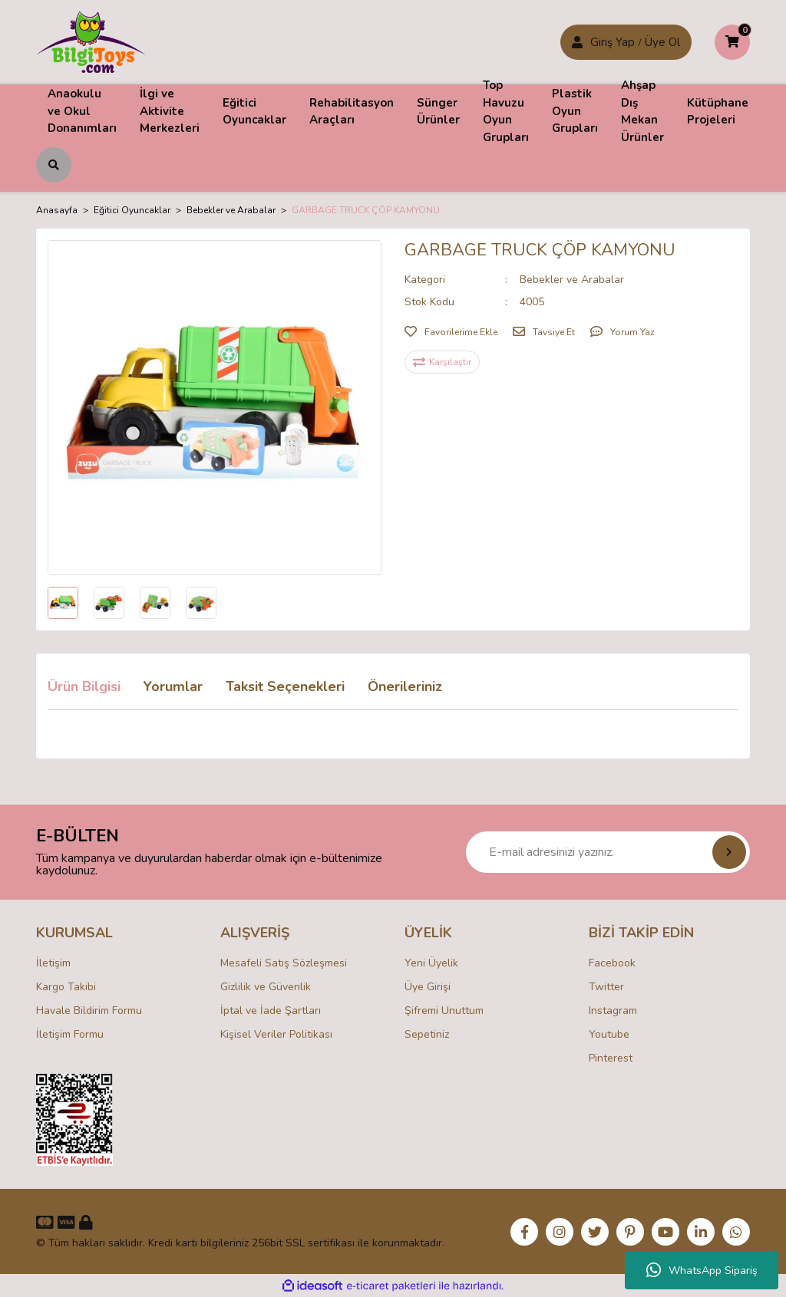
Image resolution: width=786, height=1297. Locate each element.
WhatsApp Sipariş (702, 1270)
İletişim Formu (70, 1034)
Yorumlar (173, 686)
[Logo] (91, 41)
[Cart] (732, 42)
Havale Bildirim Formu (89, 1010)
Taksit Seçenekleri (285, 686)
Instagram (613, 1010)
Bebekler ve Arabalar (572, 279)
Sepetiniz (427, 1034)
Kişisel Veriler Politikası (276, 1034)
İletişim (53, 963)
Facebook (612, 963)
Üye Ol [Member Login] (662, 42)
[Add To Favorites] (451, 332)
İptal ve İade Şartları (270, 1010)
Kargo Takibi (66, 986)
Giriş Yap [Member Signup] (612, 42)
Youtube (609, 1034)
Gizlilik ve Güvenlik (265, 986)
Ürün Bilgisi (84, 686)
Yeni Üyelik (431, 963)
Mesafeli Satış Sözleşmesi (283, 963)
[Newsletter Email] (608, 852)
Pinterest (610, 1058)
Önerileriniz (405, 686)
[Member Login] (577, 42)
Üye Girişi (428, 986)
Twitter (606, 986)
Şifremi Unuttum (444, 1010)
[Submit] (729, 852)
